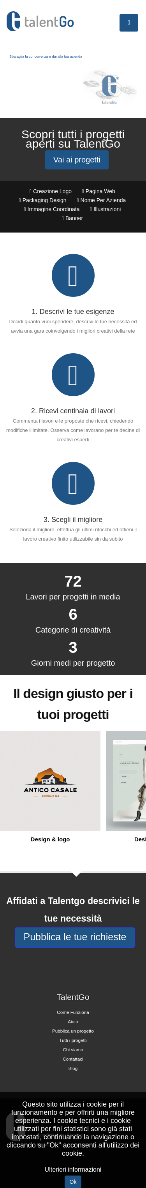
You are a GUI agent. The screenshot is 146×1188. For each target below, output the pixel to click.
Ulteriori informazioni (73, 1169)
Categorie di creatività (73, 630)
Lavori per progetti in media (73, 597)
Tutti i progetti (72, 1040)
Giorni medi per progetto (73, 663)
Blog (73, 1068)
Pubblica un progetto (73, 1030)
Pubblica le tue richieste (74, 936)
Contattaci (73, 1058)
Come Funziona (73, 1012)
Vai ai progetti (76, 159)
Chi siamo (73, 1049)
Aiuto (73, 1021)
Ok (73, 1182)
